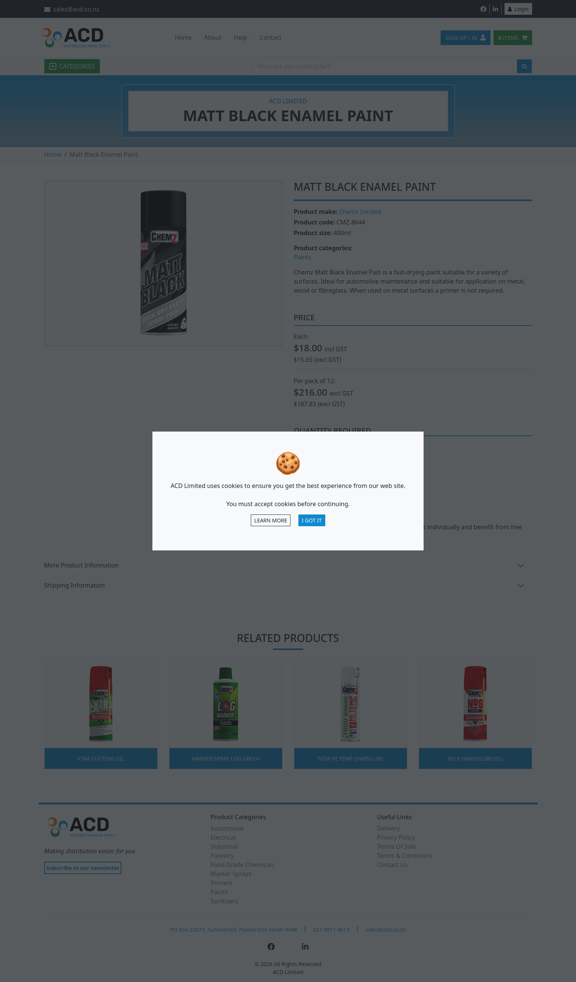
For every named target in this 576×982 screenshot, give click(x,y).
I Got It (312, 520)
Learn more (270, 520)
